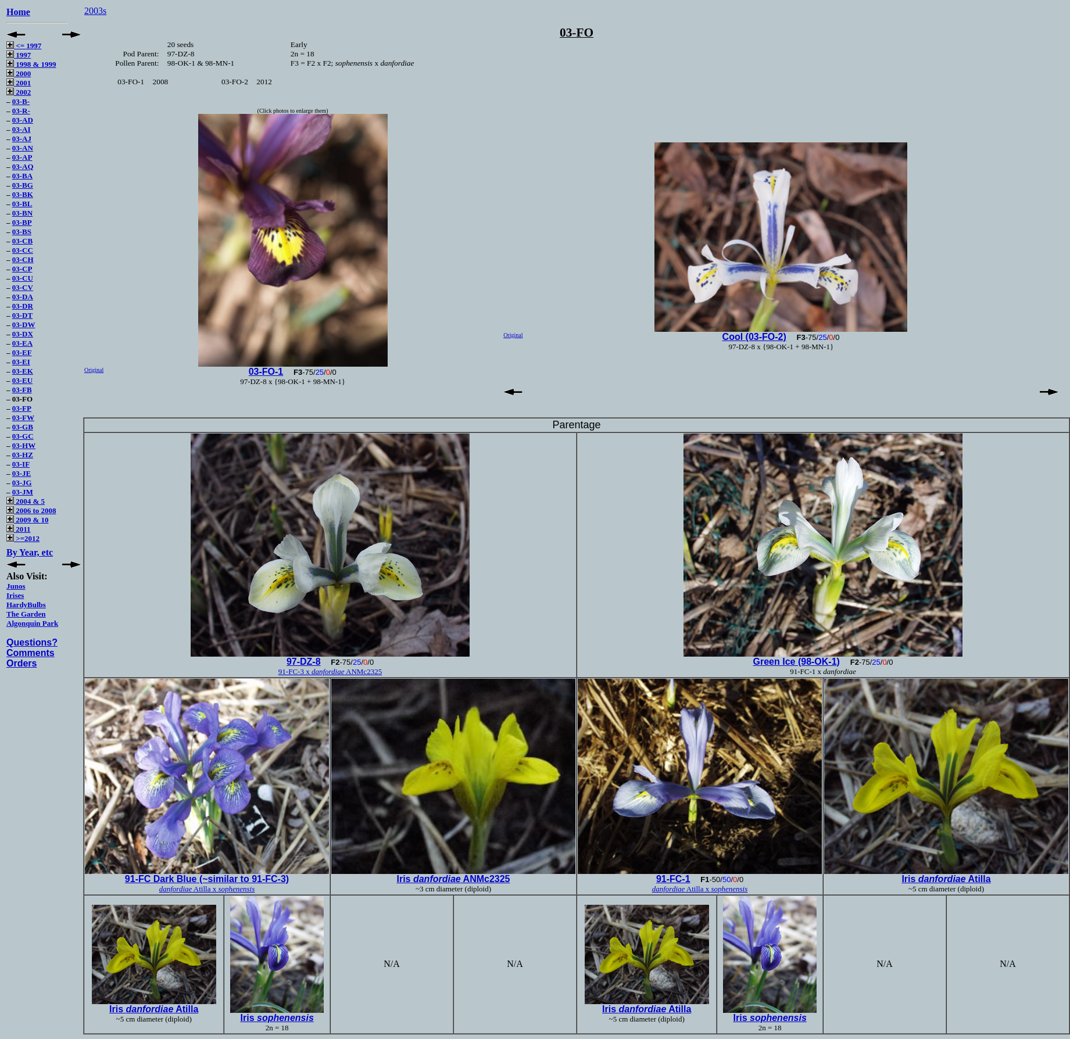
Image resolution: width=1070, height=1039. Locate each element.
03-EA (22, 343)
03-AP (22, 157)
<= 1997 (23, 45)
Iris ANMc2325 (453, 879)
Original (93, 370)
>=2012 (23, 538)
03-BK (22, 194)
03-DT (22, 315)
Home (18, 12)
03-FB (22, 389)
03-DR (22, 306)
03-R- (21, 110)
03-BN (22, 213)
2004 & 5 (25, 501)
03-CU (22, 278)
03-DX (22, 333)
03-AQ (23, 166)
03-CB (22, 241)
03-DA (22, 296)
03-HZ (22, 454)
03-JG (22, 482)
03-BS (21, 231)
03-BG (22, 185)
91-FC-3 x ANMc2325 (330, 671)
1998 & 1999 (31, 64)
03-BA (22, 175)
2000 (18, 73)
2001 (18, 82)
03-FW (23, 417)
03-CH (23, 259)
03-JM (22, 492)
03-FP (21, 408)
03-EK (22, 371)
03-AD (22, 120)
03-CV (22, 287)
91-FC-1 (673, 879)
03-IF (21, 464)
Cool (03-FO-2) (754, 337)
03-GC (23, 436)
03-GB (22, 426)
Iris (277, 1018)
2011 (18, 529)
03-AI (21, 129)
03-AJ (21, 138)
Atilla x (207, 888)
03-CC (22, 250)
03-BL (22, 203)
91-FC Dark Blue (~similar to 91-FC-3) (207, 879)
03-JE (21, 473)
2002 (18, 92)
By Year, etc (29, 552)
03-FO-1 (266, 372)
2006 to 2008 (31, 510)
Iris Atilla (945, 879)
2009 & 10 (27, 519)
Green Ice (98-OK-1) (796, 662)
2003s (95, 11)
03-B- (21, 101)
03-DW (23, 324)
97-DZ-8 (304, 662)
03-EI (21, 361)
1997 (18, 55)
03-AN (22, 148)
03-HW (23, 445)
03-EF (22, 352)
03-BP (22, 222)
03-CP (22, 268)
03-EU (22, 380)
